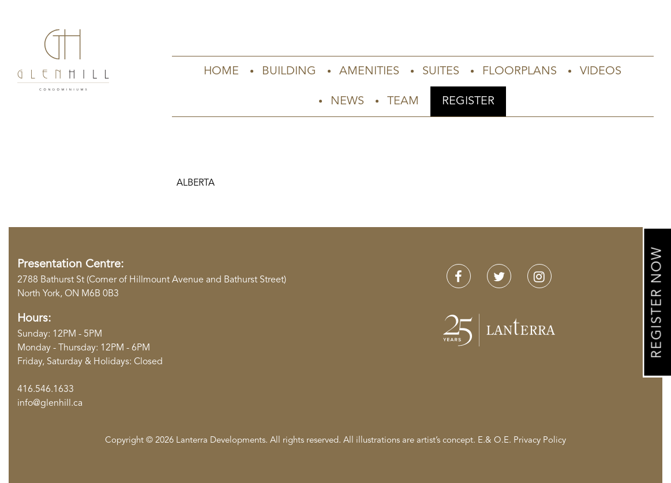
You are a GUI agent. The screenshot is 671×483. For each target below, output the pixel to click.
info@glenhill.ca (50, 403)
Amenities (369, 71)
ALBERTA (196, 183)
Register (468, 101)
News (347, 101)
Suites (440, 71)
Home (221, 71)
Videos (600, 71)
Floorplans (519, 71)
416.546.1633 (45, 389)
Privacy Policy (539, 440)
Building (289, 71)
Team (403, 101)
